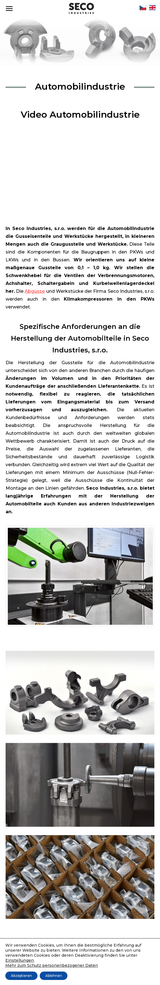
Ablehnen (53, 976)
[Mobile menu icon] (9, 8)
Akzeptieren (21, 976)
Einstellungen (19, 960)
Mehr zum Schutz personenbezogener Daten (51, 965)
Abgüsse (35, 291)
